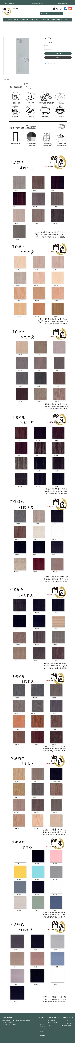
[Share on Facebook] (45, 63)
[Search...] (51, 13)
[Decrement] (46, 48)
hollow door (42, 1024)
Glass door (42, 1026)
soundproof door (44, 1031)
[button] (54, 8)
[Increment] (50, 48)
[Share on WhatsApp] (51, 63)
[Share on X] (54, 63)
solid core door (43, 1022)
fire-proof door (43, 1028)
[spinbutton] (48, 48)
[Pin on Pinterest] (48, 63)
